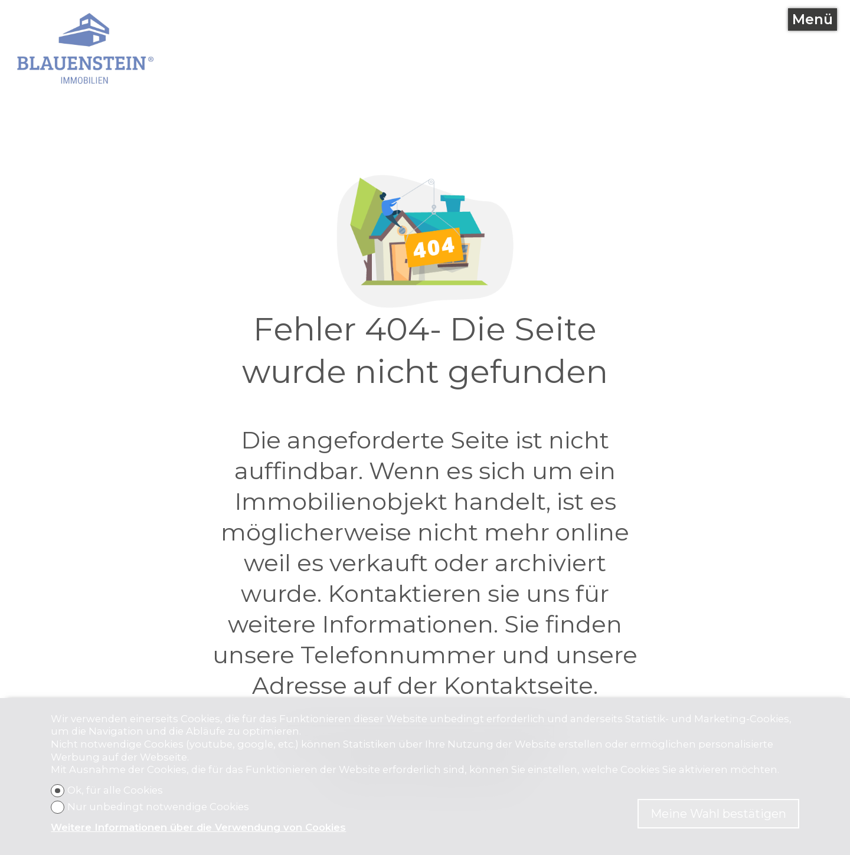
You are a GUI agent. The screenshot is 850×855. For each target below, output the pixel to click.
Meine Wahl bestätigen (718, 814)
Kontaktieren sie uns (449, 593)
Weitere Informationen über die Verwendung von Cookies (198, 827)
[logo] (85, 48)
